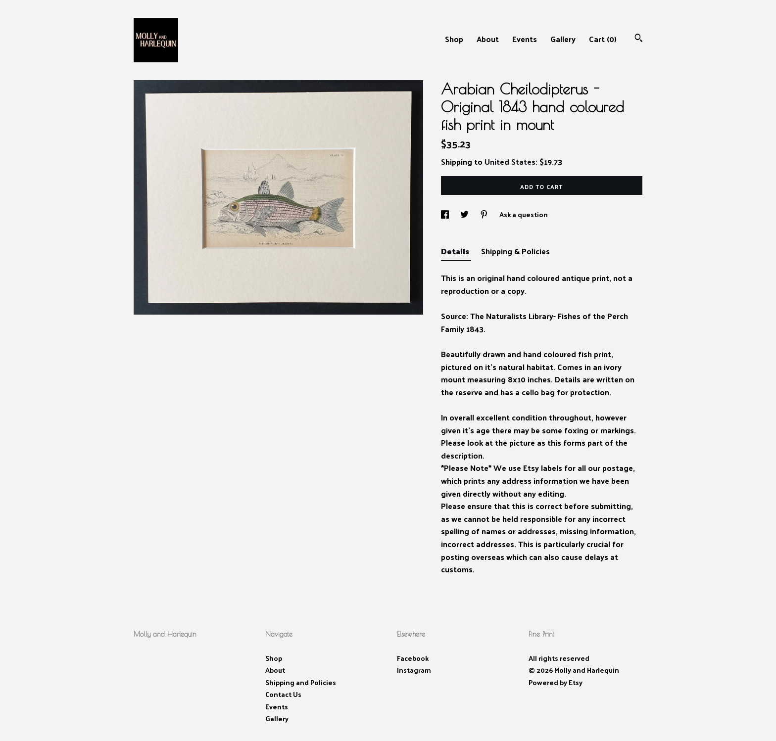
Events (524, 39)
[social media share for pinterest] (484, 214)
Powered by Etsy (555, 682)
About (488, 39)
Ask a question (523, 214)
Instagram (414, 670)
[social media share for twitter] (465, 214)
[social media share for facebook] (445, 214)
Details (456, 251)
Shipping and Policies (300, 682)
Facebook (413, 658)
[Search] (638, 39)
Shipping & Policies (515, 251)
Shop (454, 39)
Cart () (603, 39)
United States (510, 161)
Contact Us (283, 694)
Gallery (563, 39)
